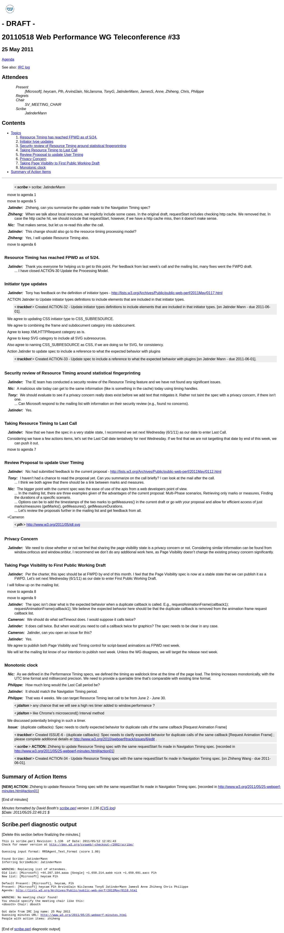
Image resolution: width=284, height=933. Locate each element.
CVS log (108, 808)
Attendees (15, 77)
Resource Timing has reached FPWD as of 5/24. (58, 137)
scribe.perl (68, 808)
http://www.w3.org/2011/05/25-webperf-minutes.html (84, 915)
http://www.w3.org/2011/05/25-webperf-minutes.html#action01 (63, 751)
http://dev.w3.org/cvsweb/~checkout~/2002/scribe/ (91, 845)
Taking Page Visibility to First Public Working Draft (59, 163)
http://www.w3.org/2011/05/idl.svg (53, 525)
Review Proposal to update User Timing (51, 155)
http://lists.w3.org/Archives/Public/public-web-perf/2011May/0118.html (76, 890)
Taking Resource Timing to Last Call (48, 150)
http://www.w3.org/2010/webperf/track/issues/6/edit (114, 739)
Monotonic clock (33, 167)
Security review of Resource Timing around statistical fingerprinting (73, 146)
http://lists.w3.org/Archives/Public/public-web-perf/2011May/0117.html (166, 293)
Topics (16, 133)
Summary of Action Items (31, 172)
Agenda (8, 59)
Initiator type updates (36, 141)
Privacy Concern (33, 159)
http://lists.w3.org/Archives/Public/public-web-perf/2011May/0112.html (165, 471)
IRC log (24, 67)
